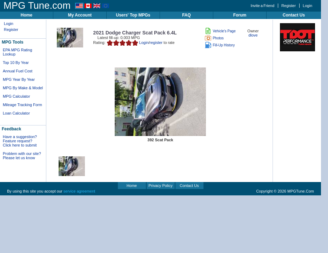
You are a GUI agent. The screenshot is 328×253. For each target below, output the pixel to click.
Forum (239, 15)
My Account (80, 15)
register (156, 42)
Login (307, 6)
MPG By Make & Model (23, 88)
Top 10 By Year (16, 62)
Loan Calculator (16, 113)
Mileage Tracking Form (22, 105)
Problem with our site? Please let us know (22, 155)
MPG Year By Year (19, 79)
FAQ (186, 15)
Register (288, 6)
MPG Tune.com (37, 5)
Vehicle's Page (220, 31)
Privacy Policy (160, 185)
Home (26, 15)
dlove (252, 35)
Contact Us (294, 15)
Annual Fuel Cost (17, 71)
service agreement (79, 191)
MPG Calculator (16, 96)
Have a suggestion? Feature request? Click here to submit (20, 141)
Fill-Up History (220, 45)
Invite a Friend (262, 6)
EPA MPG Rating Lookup (17, 52)
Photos (214, 38)
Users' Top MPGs (133, 15)
